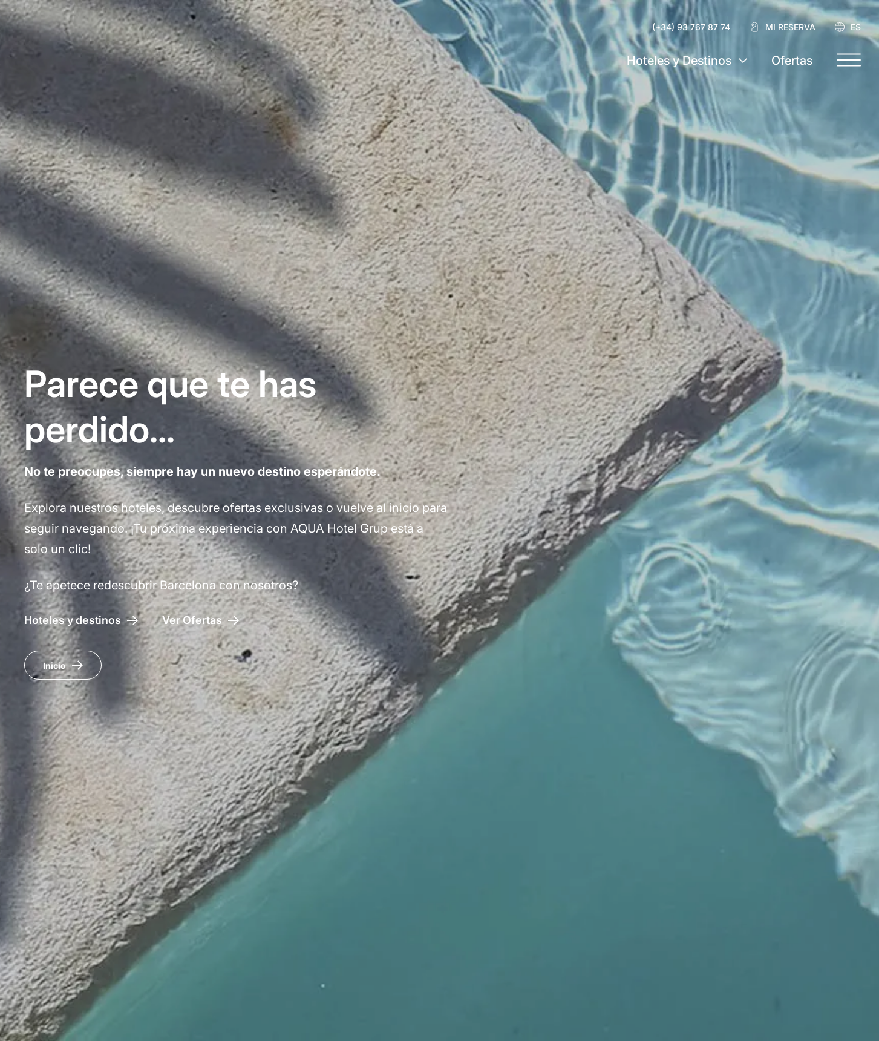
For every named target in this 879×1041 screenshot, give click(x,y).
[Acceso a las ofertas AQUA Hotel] (200, 620)
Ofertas (791, 60)
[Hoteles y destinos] (81, 620)
